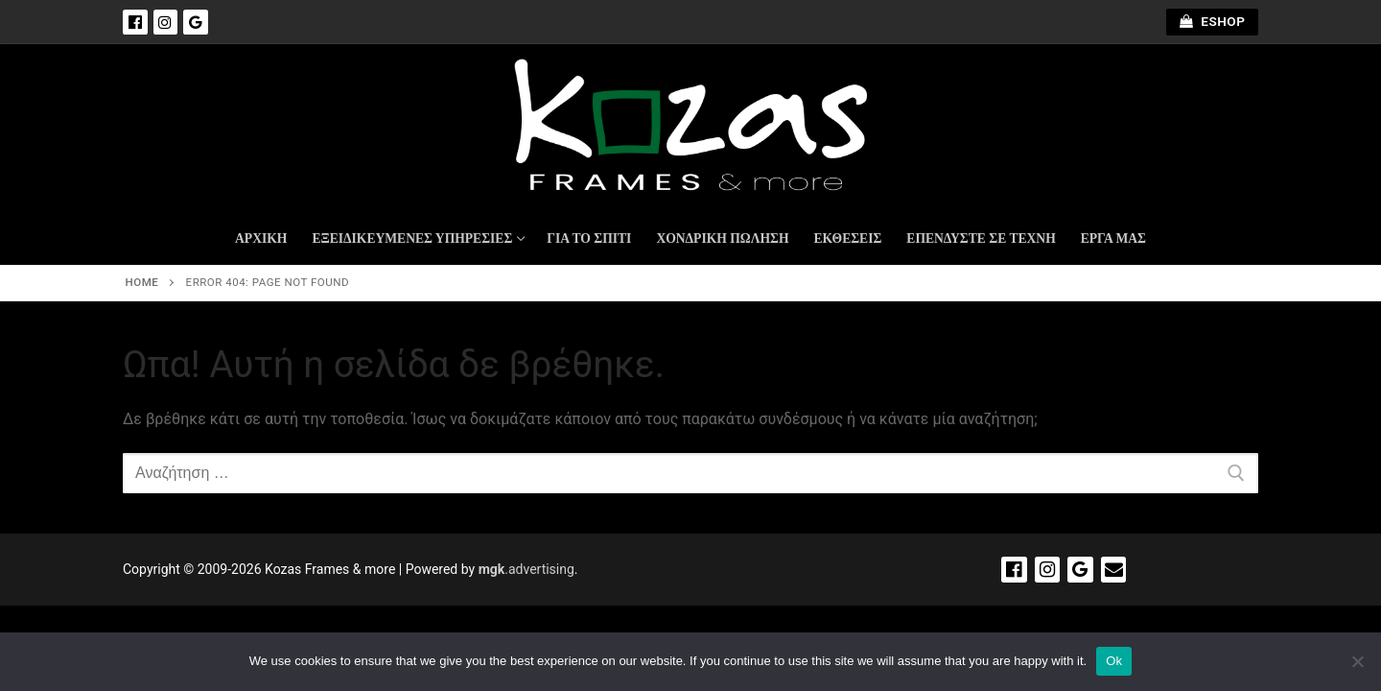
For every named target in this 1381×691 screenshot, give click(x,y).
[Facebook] (135, 22)
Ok (1114, 661)
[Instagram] (165, 22)
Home (142, 282)
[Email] (1114, 570)
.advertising (526, 569)
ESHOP (1213, 21)
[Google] (195, 22)
